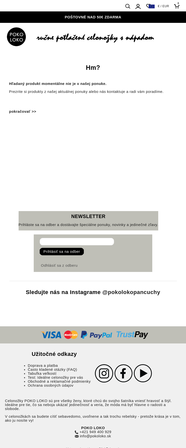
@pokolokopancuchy (131, 292)
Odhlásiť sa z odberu (59, 265)
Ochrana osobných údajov (50, 385)
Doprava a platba (43, 366)
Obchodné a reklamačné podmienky (59, 381)
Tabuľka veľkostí (42, 373)
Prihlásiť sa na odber (61, 252)
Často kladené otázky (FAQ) (52, 370)
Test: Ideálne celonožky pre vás (55, 377)
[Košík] (178, 6)
